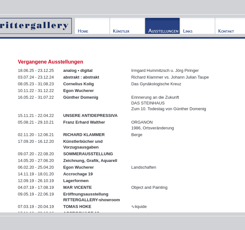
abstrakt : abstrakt (81, 77)
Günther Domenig (80, 97)
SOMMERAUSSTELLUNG (88, 153)
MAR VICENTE (77, 187)
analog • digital (78, 70)
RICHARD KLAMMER (84, 134)
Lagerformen (75, 180)
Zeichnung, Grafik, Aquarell (90, 160)
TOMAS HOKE (77, 206)
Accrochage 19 (78, 174)
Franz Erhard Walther (84, 122)
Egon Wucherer (78, 90)
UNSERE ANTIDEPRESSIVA (90, 115)
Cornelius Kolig (78, 83)
